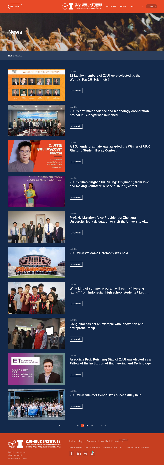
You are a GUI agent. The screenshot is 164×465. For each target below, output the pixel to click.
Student (99, 6)
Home (11, 55)
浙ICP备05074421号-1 (16, 455)
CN (142, 6)
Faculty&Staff (111, 6)
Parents (123, 6)
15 (83, 426)
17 (92, 426)
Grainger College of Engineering (138, 447)
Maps (81, 441)
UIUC (122, 447)
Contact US (117, 441)
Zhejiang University (75, 447)
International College (110, 447)
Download (92, 441)
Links (72, 441)
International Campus (92, 447)
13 (73, 426)
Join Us (104, 441)
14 (78, 426)
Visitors (132, 6)
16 (87, 426)
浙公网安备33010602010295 (18, 458)
